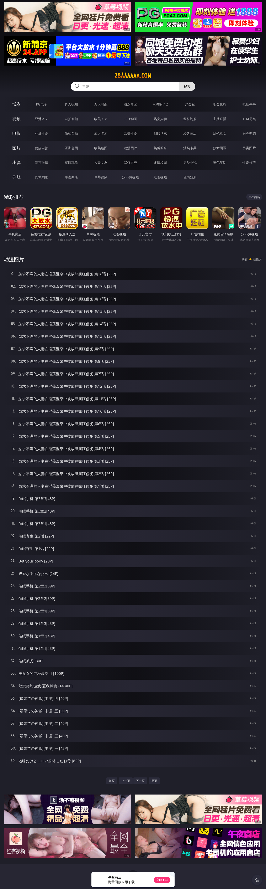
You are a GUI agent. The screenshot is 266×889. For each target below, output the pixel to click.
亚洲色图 (71, 148)
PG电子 (41, 104)
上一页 (125, 781)
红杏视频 (160, 177)
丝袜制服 (190, 119)
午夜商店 (71, 177)
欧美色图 (100, 148)
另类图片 (249, 148)
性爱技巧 (249, 162)
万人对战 (100, 104)
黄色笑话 (219, 162)
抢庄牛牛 (249, 104)
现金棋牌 (219, 104)
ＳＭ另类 (249, 119)
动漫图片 (130, 148)
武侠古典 (130, 162)
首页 (112, 781)
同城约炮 (41, 177)
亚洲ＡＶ (41, 119)
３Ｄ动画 (130, 119)
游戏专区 (130, 104)
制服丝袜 (160, 133)
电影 (16, 133)
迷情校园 (160, 162)
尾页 (154, 781)
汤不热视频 (130, 177)
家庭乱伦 (71, 162)
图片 (16, 148)
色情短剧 (190, 177)
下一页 (140, 781)
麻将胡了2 (160, 104)
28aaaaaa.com (132, 76)
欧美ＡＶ (100, 119)
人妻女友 (100, 162)
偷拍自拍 (71, 133)
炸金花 (190, 104)
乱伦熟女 (219, 133)
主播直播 (219, 119)
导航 (16, 177)
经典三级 (190, 133)
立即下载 (162, 880)
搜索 (187, 86)
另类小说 (190, 162)
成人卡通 (100, 133)
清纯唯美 (190, 148)
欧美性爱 (130, 133)
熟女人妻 (160, 119)
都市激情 (41, 162)
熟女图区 (219, 148)
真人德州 (71, 104)
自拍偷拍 (71, 119)
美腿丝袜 (160, 148)
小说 (16, 162)
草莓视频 (100, 177)
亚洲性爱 (41, 133)
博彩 (16, 104)
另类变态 (249, 133)
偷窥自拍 (41, 148)
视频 (16, 119)
